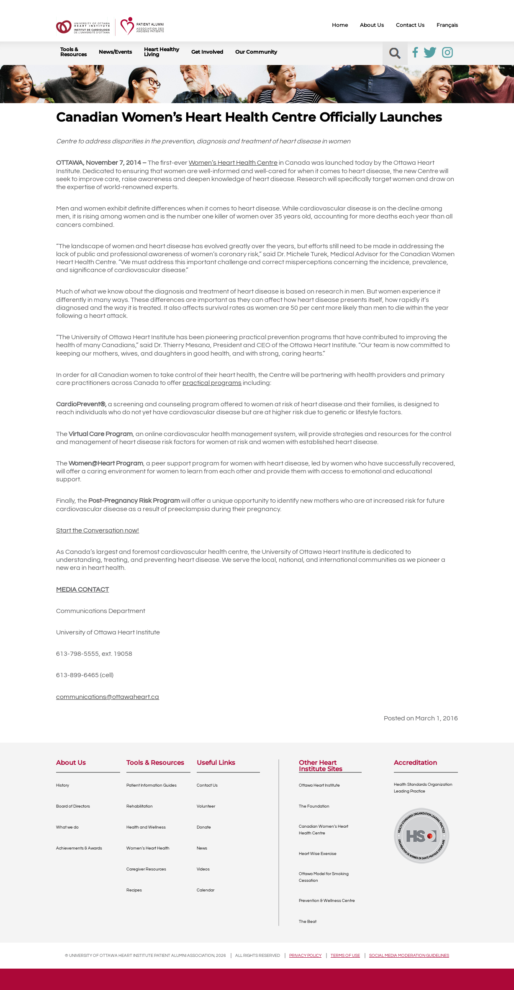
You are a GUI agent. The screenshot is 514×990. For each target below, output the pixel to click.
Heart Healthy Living (161, 52)
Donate (204, 827)
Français (447, 25)
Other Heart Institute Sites (320, 765)
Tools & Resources (73, 52)
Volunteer (206, 806)
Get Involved (207, 52)
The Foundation (314, 806)
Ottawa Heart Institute (319, 785)
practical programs (212, 382)
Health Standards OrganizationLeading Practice (423, 787)
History (62, 785)
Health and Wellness (146, 827)
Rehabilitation (139, 806)
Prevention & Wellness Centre (327, 901)
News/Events (115, 52)
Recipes (134, 890)
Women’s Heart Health (148, 848)
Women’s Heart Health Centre (233, 162)
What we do (67, 827)
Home (340, 25)
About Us (372, 25)
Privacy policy (305, 956)
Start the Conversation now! (97, 530)
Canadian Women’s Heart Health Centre (323, 829)
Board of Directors (73, 806)
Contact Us (410, 25)
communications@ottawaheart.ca (107, 697)
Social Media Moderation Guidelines (409, 956)
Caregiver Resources (146, 869)
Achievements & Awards (79, 848)
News (202, 848)
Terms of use (345, 956)
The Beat (307, 922)
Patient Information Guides (151, 785)
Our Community (256, 52)
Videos (203, 869)
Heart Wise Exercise (318, 854)
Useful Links (216, 763)
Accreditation (415, 763)
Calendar (205, 890)
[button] (395, 53)
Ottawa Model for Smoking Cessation (324, 877)
